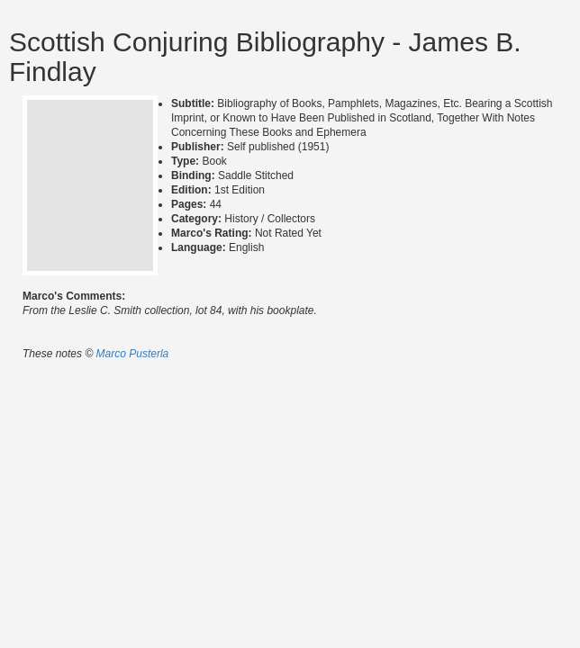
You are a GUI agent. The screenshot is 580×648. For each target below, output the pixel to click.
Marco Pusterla (132, 353)
